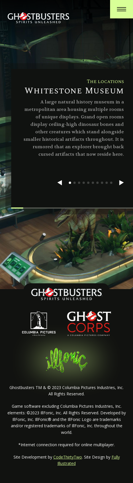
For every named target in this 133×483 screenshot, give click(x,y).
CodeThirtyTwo (67, 457)
